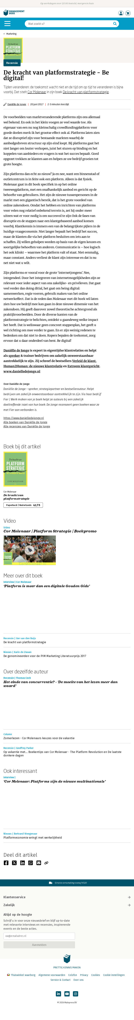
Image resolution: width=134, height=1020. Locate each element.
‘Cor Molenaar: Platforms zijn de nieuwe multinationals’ (54, 782)
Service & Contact (60, 979)
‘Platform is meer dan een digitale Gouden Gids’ (46, 586)
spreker (14, 356)
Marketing (11, 33)
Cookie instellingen (114, 975)
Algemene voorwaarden (52, 975)
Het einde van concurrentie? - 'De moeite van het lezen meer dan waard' (60, 684)
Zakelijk (67, 905)
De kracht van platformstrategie (86, 92)
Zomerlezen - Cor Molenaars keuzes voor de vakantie (39, 738)
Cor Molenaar (37, 92)
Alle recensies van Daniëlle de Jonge (26, 426)
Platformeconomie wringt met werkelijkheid (32, 837)
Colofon (72, 975)
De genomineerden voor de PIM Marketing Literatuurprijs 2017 (44, 656)
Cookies (95, 975)
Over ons (78, 979)
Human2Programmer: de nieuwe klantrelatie (32, 366)
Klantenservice (67, 897)
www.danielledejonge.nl (21, 371)
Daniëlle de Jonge (17, 104)
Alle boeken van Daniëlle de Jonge (25, 422)
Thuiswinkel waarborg (21, 975)
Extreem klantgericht (83, 366)
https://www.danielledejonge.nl (23, 418)
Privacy (84, 975)
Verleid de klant (84, 361)
